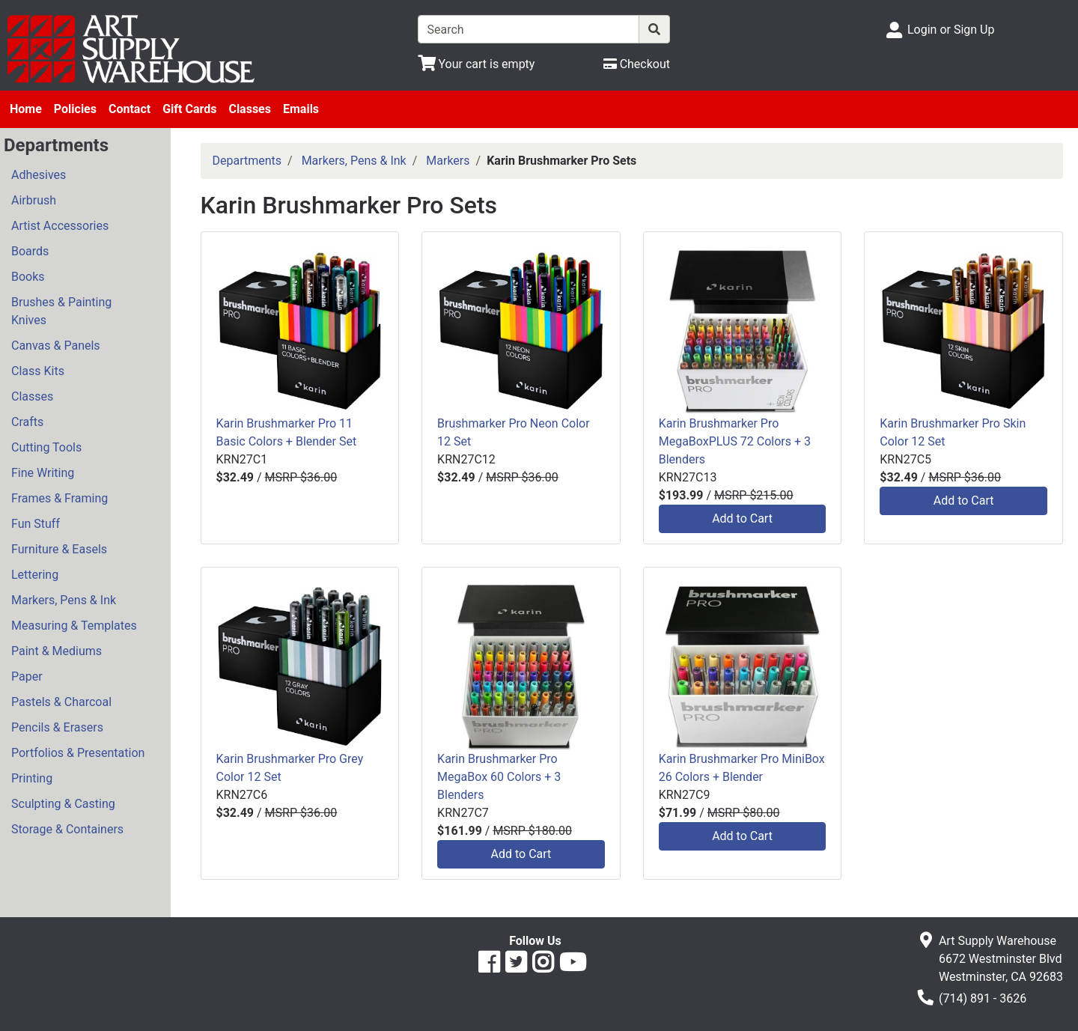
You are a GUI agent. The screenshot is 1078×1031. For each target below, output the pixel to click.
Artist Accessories (60, 226)
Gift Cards (189, 109)
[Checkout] (636, 64)
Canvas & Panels (55, 345)
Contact (129, 109)
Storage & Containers (67, 829)
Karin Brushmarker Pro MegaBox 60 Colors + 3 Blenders (499, 777)
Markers (447, 160)
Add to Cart (742, 518)
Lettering (34, 575)
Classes (249, 109)
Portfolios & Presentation (77, 753)
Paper (27, 676)
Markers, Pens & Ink (63, 600)
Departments (247, 160)
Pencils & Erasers (57, 727)
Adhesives (38, 175)
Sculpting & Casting (63, 804)
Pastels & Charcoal (61, 702)
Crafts (27, 422)
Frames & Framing (59, 498)
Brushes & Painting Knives (61, 311)
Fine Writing (42, 473)
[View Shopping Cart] (476, 64)
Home (26, 109)
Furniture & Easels (59, 549)
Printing (31, 778)
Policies (75, 109)
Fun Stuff (35, 524)
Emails (301, 109)
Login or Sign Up (950, 29)
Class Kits (37, 371)
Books (28, 277)
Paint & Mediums (56, 651)
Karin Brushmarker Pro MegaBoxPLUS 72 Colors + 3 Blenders (735, 441)
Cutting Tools (46, 447)
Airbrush (33, 200)
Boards (30, 251)
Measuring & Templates (74, 625)
